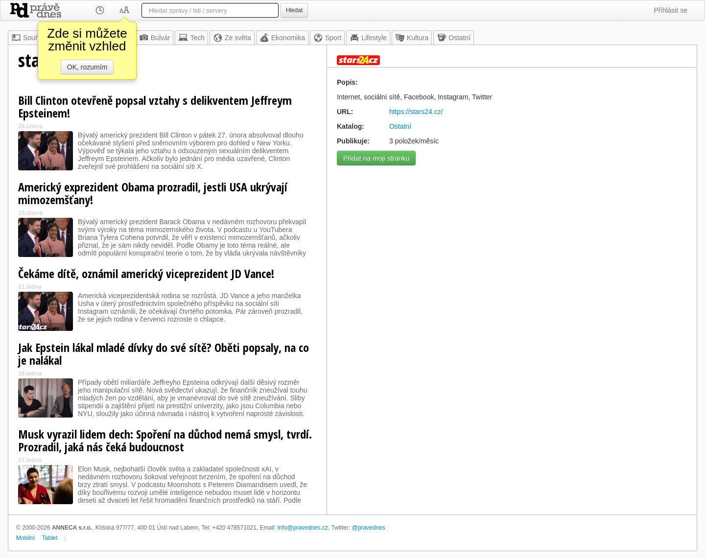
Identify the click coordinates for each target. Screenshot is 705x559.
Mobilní (25, 538)
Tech (191, 38)
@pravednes (368, 527)
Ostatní (453, 38)
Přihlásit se (670, 10)
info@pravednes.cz (303, 527)
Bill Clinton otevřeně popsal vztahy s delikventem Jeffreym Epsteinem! (155, 106)
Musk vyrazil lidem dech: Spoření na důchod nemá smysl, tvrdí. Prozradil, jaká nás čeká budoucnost (165, 440)
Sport (327, 38)
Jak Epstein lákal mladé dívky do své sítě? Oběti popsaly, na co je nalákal (163, 353)
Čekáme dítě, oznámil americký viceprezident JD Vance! (146, 273)
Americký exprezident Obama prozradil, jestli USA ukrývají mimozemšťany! (152, 193)
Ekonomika (282, 38)
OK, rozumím (87, 67)
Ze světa (232, 38)
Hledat (294, 10)
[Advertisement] (512, 238)
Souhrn (28, 38)
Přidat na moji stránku (376, 158)
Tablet (50, 538)
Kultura (411, 38)
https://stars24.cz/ (416, 112)
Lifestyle (368, 38)
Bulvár (154, 38)
